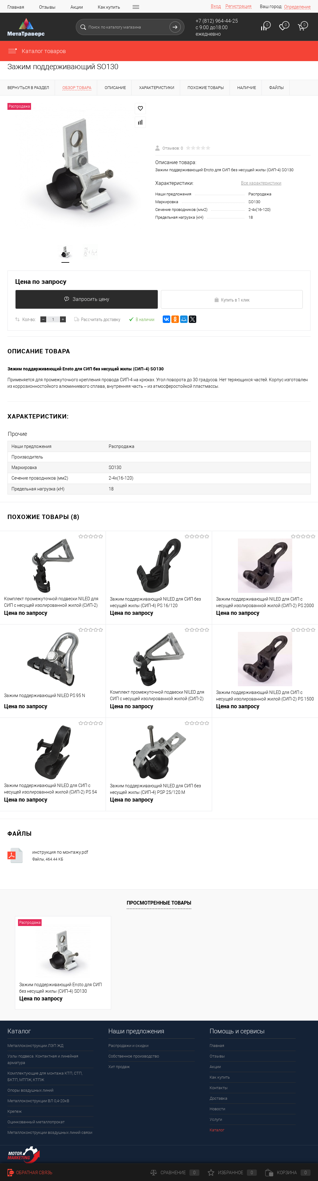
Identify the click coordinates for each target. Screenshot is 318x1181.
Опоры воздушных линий (30, 1090)
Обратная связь (29, 1172)
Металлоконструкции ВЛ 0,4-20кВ (38, 1100)
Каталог (217, 1130)
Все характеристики (261, 183)
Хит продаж (119, 1066)
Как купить (109, 7)
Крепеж (14, 1111)
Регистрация (238, 6)
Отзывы (47, 7)
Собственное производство (133, 1056)
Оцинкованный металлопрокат (36, 1122)
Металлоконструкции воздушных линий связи (49, 1132)
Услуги (216, 1119)
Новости (217, 1109)
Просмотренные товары (159, 902)
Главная (15, 7)
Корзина (288, 1172)
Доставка (218, 1098)
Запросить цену (86, 299)
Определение (297, 6)
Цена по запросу (40, 282)
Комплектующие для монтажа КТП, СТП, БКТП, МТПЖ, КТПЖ (44, 1076)
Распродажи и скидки (128, 1045)
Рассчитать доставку (97, 320)
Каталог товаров (36, 51)
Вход (216, 6)
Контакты (219, 1087)
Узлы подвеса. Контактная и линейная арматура (42, 1059)
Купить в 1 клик (232, 300)
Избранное (232, 1172)
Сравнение (174, 1172)
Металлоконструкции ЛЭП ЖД (35, 1045)
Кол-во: (29, 320)
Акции (76, 7)
